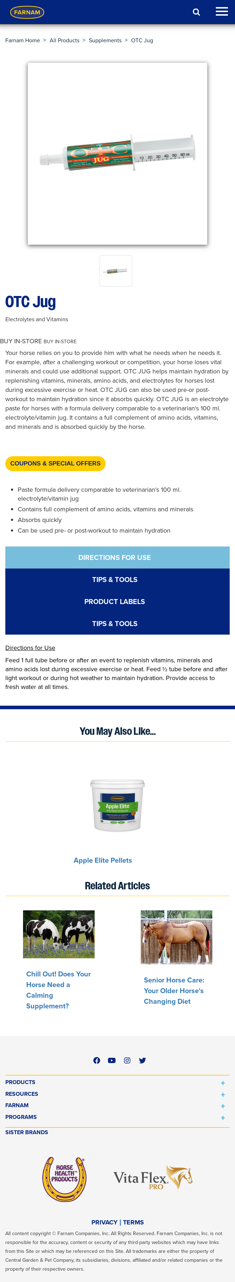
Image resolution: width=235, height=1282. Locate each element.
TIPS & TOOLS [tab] (115, 579)
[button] (38, 341)
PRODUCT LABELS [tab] (114, 601)
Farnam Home (22, 40)
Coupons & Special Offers (55, 463)
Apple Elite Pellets (103, 860)
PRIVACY (104, 1222)
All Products (64, 40)
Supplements (105, 40)
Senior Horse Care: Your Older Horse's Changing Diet (174, 991)
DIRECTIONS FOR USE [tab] (114, 557)
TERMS (133, 1222)
